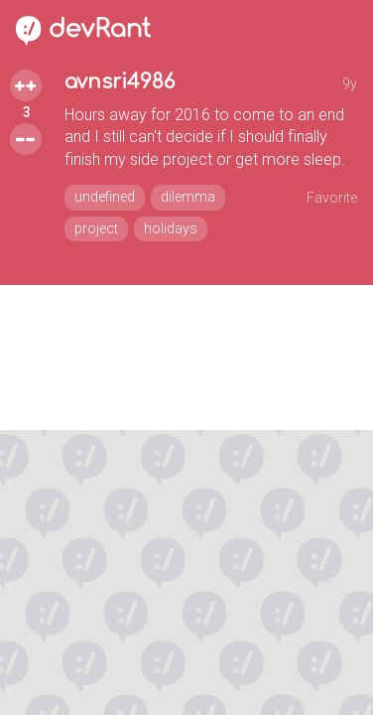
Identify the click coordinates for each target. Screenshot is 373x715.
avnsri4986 (119, 82)
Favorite (332, 198)
